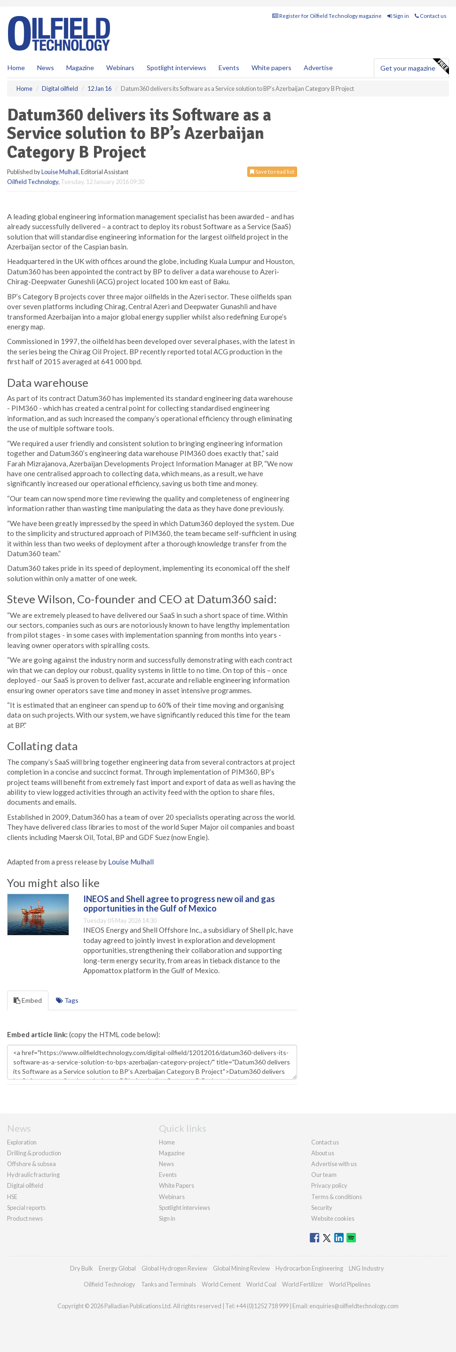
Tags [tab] (67, 1000)
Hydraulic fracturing (33, 1174)
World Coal (261, 1284)
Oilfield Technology (32, 181)
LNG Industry (366, 1268)
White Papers (176, 1185)
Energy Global (117, 1268)
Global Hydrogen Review (174, 1268)
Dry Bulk (81, 1268)
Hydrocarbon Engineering (309, 1268)
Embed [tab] (28, 1000)
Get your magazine (414, 67)
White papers (271, 68)
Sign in (398, 16)
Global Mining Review (241, 1268)
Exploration (22, 1142)
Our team (324, 1174)
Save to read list (272, 171)
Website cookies (332, 1218)
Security (321, 1207)
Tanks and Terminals (168, 1284)
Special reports (26, 1207)
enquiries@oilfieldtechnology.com (354, 1306)
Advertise (318, 68)
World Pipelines (349, 1284)
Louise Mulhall (60, 172)
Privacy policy (329, 1185)
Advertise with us (334, 1164)
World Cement (221, 1284)
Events (229, 68)
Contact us (431, 16)
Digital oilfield (25, 1185)
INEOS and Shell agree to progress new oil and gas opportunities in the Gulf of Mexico (179, 903)
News (166, 1164)
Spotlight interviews (176, 68)
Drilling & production (34, 1153)
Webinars (120, 68)
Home (16, 68)
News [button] (45, 68)
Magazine (80, 68)
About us (322, 1153)
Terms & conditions (336, 1196)
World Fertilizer (302, 1284)
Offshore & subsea (31, 1164)
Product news (25, 1218)
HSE (12, 1196)
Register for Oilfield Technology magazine (327, 16)
